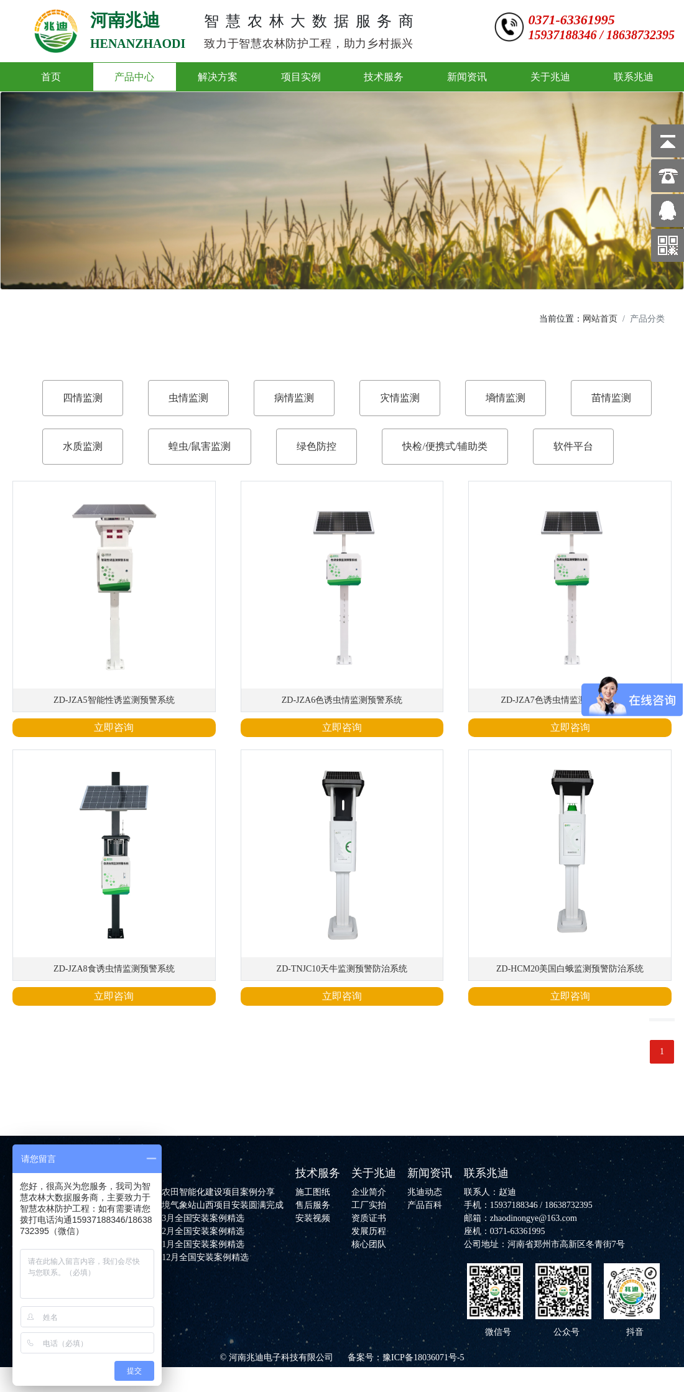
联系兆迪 (634, 77)
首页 (51, 77)
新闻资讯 (467, 77)
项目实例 (301, 77)
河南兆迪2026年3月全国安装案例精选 (172, 1218)
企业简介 (368, 1192)
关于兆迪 (550, 77)
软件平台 (573, 446)
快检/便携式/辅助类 (445, 446)
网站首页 (600, 318)
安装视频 (312, 1218)
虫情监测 (188, 397)
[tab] (82, 398)
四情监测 (83, 397)
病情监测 (294, 397)
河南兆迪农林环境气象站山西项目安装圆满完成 (192, 1205)
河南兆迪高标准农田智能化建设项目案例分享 (188, 1192)
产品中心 (134, 77)
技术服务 (384, 77)
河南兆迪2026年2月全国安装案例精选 (172, 1231)
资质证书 (368, 1218)
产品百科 (424, 1205)
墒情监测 (505, 397)
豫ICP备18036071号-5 (423, 1357)
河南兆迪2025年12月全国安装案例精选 (175, 1257)
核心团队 (368, 1244)
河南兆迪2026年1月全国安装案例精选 (172, 1244)
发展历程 (368, 1231)
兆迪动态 (424, 1192)
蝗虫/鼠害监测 (200, 446)
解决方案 (218, 77)
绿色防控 (316, 446)
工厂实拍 (368, 1205)
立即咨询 (114, 727)
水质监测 (83, 446)
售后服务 (312, 1205)
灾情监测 (400, 397)
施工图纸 (312, 1192)
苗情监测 (611, 397)
